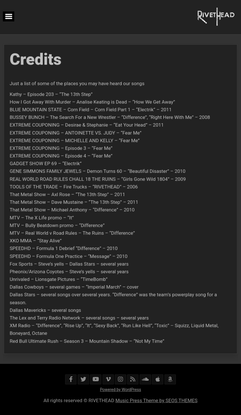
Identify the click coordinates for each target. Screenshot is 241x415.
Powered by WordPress (120, 389)
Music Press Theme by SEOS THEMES (156, 400)
